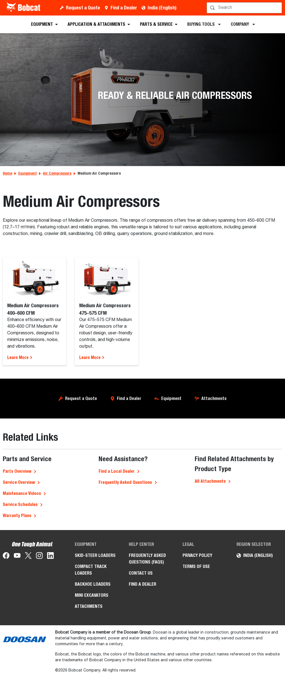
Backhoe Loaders (93, 584)
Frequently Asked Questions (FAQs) (147, 559)
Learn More (20, 357)
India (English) (162, 8)
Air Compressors (57, 173)
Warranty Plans (17, 515)
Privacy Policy (197, 555)
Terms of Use (196, 566)
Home (7, 173)
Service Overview (19, 482)
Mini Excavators (91, 595)
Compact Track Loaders (91, 570)
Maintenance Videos (22, 493)
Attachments (214, 398)
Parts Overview (17, 471)
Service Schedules (20, 504)
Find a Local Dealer (117, 471)
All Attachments (210, 481)
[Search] (245, 7)
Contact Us (141, 573)
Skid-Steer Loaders (95, 555)
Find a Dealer (124, 8)
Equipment (27, 173)
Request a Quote (83, 8)
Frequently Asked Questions (125, 482)
